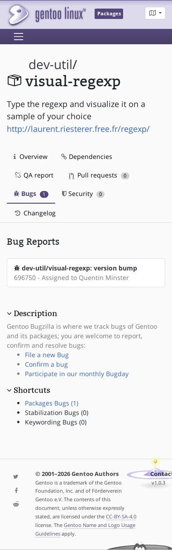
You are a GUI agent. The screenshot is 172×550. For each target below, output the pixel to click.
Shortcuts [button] (32, 390)
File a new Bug (47, 354)
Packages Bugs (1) (51, 403)
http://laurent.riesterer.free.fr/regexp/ (78, 128)
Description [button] (35, 313)
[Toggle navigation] (18, 36)
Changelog (35, 213)
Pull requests (99, 175)
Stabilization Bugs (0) (56, 412)
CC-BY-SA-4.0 (121, 516)
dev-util (50, 64)
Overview (31, 156)
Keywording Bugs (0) (55, 422)
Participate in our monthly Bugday (77, 373)
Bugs (31, 193)
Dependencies (86, 156)
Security (83, 193)
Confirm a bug (46, 364)
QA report (33, 175)
